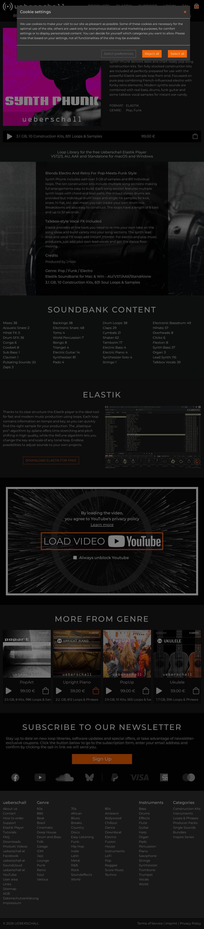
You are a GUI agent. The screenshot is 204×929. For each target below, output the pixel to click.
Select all (177, 54)
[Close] (185, 12)
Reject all (152, 54)
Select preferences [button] (118, 54)
